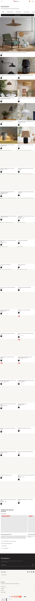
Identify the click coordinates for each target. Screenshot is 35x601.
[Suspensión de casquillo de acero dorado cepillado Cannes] (19, 503)
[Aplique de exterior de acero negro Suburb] (19, 313)
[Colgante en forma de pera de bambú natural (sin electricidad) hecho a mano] (1, 196)
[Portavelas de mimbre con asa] (19, 407)
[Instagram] (29, 572)
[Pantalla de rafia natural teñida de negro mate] (19, 431)
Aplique (3, 11)
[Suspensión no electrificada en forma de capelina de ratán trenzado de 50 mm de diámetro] (1, 55)
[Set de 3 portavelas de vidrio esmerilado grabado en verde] (19, 455)
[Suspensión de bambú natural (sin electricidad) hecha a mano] (19, 337)
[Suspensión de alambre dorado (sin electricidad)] (1, 336)
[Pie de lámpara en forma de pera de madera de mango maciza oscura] (19, 195)
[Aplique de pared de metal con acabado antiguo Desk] (1, 78)
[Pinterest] (31, 572)
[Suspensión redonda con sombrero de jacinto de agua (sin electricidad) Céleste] (19, 384)
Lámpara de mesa (18, 11)
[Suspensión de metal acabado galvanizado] (1, 124)
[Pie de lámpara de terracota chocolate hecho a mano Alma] (19, 148)
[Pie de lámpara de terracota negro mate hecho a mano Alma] (1, 245)
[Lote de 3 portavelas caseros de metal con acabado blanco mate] (19, 172)
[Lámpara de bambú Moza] (19, 267)
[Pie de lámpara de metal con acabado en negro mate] (19, 78)
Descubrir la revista (3, 513)
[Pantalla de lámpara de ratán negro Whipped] (19, 290)
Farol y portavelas (26, 11)
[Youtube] (33, 572)
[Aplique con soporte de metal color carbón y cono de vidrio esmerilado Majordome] (1, 384)
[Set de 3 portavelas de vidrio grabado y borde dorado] (1, 455)
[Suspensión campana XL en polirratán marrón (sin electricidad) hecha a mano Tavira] (1, 101)
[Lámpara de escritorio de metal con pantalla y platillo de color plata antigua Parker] (1, 219)
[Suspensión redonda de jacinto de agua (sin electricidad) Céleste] (19, 101)
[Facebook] (27, 572)
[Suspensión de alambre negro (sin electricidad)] (1, 172)
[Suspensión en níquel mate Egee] (1, 313)
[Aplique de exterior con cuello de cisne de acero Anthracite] (1, 360)
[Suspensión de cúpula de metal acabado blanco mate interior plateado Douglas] (19, 125)
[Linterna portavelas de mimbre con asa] (1, 478)
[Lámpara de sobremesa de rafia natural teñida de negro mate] (1, 504)
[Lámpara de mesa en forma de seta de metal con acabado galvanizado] (1, 148)
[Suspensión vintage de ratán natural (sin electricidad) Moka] (1, 408)
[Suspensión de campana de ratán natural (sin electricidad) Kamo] (19, 479)
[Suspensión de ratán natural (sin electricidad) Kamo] (1, 290)
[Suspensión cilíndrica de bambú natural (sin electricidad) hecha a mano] (19, 220)
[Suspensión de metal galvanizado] (19, 243)
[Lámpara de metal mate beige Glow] (1, 267)
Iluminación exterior (10, 11)
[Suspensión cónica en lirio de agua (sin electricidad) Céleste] (1, 432)
